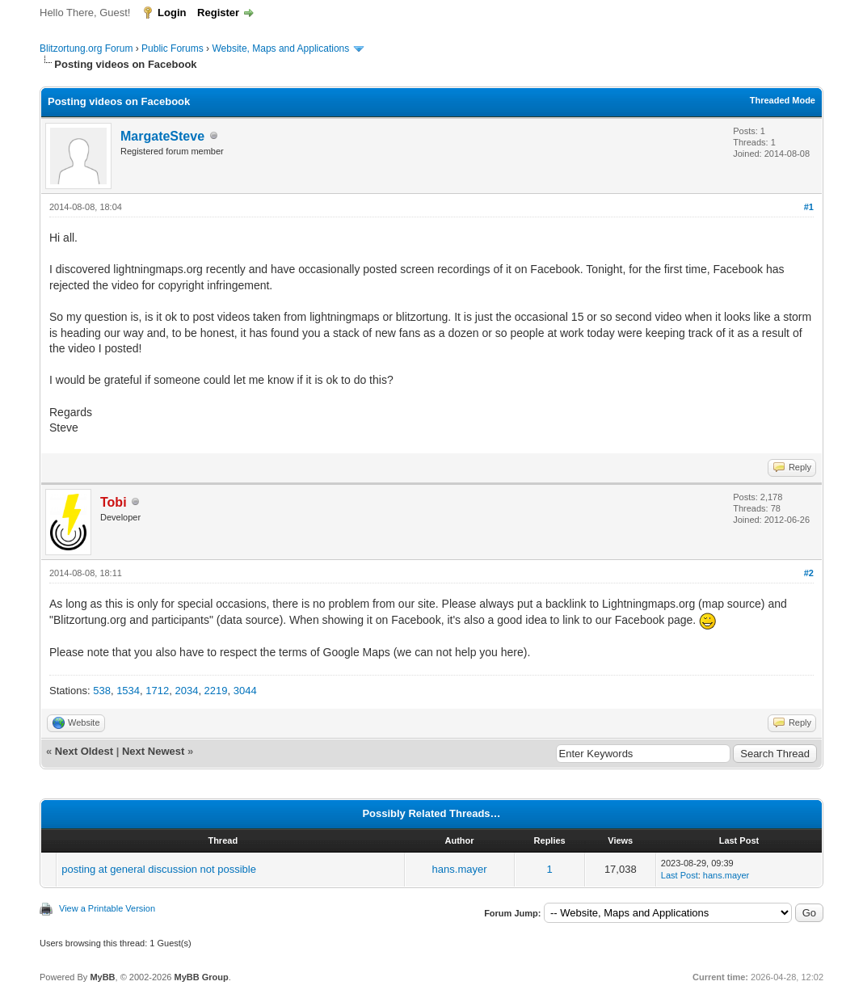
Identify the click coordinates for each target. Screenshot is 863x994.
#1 (809, 207)
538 (102, 690)
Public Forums (172, 48)
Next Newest (153, 751)
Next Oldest (84, 751)
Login (172, 12)
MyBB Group (201, 977)
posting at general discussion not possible (158, 869)
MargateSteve (162, 136)
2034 (186, 690)
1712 (157, 690)
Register (218, 12)
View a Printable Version (107, 908)
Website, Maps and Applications (280, 48)
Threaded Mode (782, 100)
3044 (245, 690)
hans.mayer (459, 869)
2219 (216, 690)
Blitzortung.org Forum (86, 48)
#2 (809, 573)
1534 (128, 690)
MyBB (102, 977)
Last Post (679, 875)
